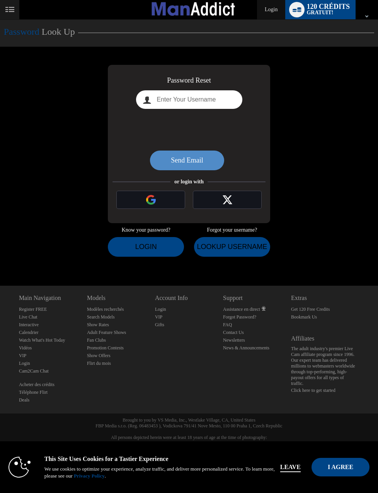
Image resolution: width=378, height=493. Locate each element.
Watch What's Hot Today (42, 340)
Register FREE (33, 309)
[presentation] (189, 130)
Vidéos (25, 348)
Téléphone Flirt (33, 392)
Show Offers (99, 355)
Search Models (101, 317)
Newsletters (234, 340)
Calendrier (29, 332)
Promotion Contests (105, 348)
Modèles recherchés (105, 309)
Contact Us (233, 332)
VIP (22, 355)
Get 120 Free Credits (310, 309)
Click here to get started (313, 390)
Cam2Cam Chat (34, 371)
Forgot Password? (239, 317)
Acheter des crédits (36, 384)
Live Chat (28, 317)
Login (271, 9)
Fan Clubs (96, 340)
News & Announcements (246, 348)
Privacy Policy (93, 476)
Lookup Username (232, 247)
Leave (294, 467)
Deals (24, 400)
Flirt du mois (99, 363)
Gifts (159, 324)
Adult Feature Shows (106, 332)
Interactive (29, 324)
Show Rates (98, 324)
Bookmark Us (304, 317)
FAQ (227, 324)
